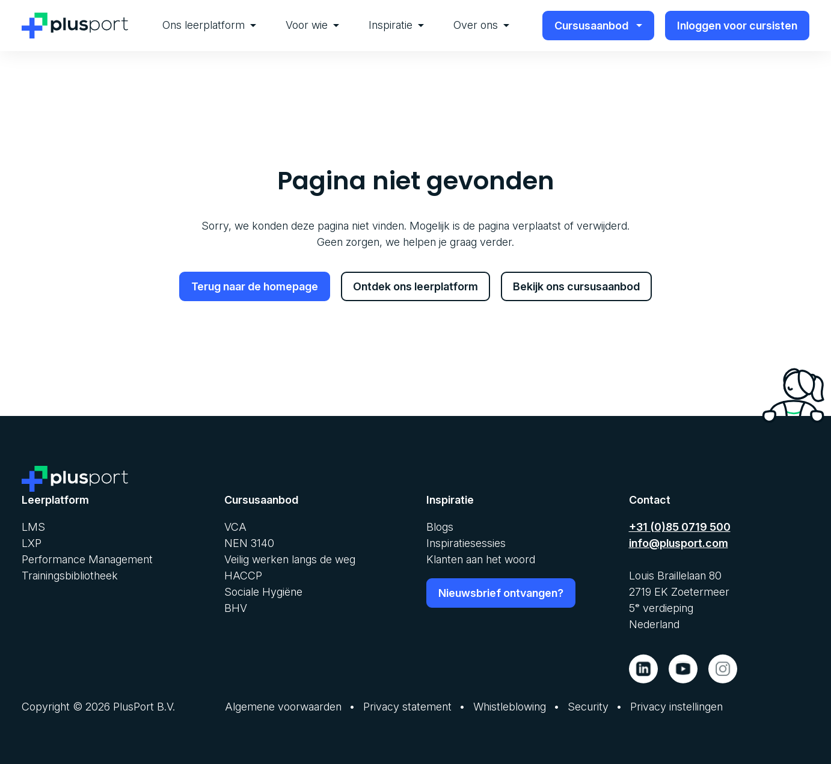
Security (588, 706)
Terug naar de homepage (254, 286)
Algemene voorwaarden (283, 706)
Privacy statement (407, 706)
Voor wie (312, 25)
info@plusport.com (678, 542)
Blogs (439, 526)
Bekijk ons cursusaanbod (576, 286)
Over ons (481, 25)
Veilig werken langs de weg (289, 558)
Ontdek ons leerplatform (415, 286)
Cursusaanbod (598, 25)
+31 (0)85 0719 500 (680, 526)
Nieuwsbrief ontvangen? (500, 592)
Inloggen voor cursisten (737, 25)
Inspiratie (396, 25)
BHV (235, 607)
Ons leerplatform (209, 25)
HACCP (243, 575)
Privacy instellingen (676, 706)
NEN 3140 (249, 542)
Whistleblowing (509, 706)
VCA (235, 526)
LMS (33, 526)
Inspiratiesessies (466, 542)
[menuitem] (209, 25)
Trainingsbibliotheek (70, 575)
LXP (31, 542)
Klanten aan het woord (480, 558)
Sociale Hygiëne (263, 591)
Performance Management (87, 558)
